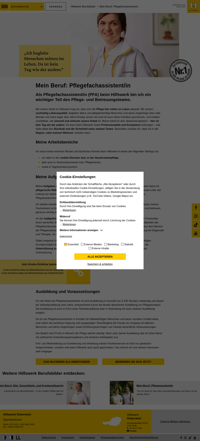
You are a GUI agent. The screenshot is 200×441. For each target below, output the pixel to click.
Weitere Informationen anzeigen (79, 230)
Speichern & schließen (100, 264)
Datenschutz (66, 236)
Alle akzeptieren (100, 256)
